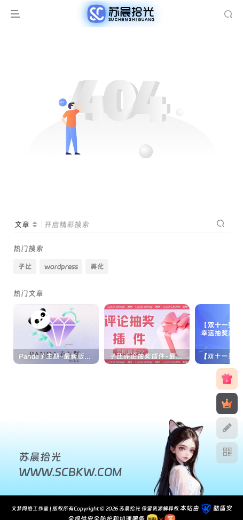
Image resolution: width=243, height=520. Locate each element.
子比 (25, 266)
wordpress (61, 266)
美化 (97, 266)
